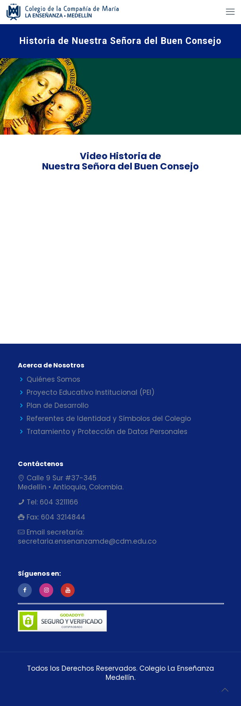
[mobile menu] (230, 12)
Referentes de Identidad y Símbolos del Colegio (109, 418)
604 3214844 (62, 517)
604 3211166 (58, 502)
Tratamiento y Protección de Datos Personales (107, 431)
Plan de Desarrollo (58, 405)
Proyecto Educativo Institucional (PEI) (90, 392)
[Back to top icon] (224, 689)
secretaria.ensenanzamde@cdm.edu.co (87, 541)
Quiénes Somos (53, 379)
